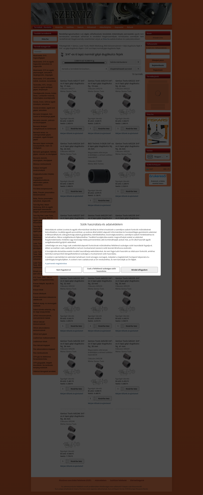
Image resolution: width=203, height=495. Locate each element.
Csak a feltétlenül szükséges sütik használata (101, 269)
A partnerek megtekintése (56, 263)
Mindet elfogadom (139, 270)
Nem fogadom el (63, 270)
